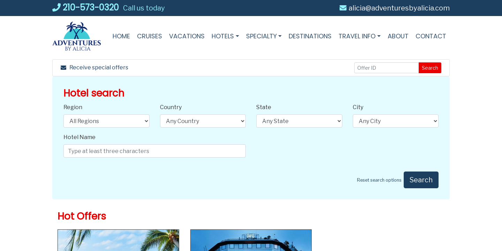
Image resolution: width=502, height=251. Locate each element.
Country (171, 107)
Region (72, 107)
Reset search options (379, 180)
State (263, 107)
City (358, 107)
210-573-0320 (85, 7)
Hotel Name (79, 137)
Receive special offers (94, 67)
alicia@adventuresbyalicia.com (395, 8)
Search (430, 68)
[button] (225, 36)
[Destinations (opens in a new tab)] (310, 36)
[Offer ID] (386, 67)
